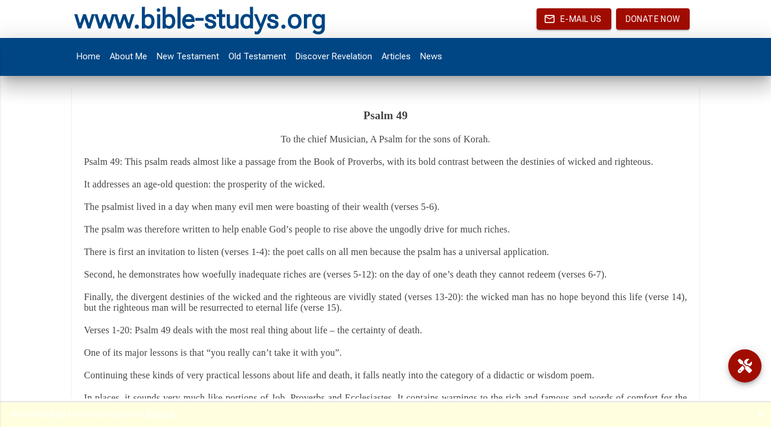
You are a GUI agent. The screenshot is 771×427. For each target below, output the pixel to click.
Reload (160, 414)
